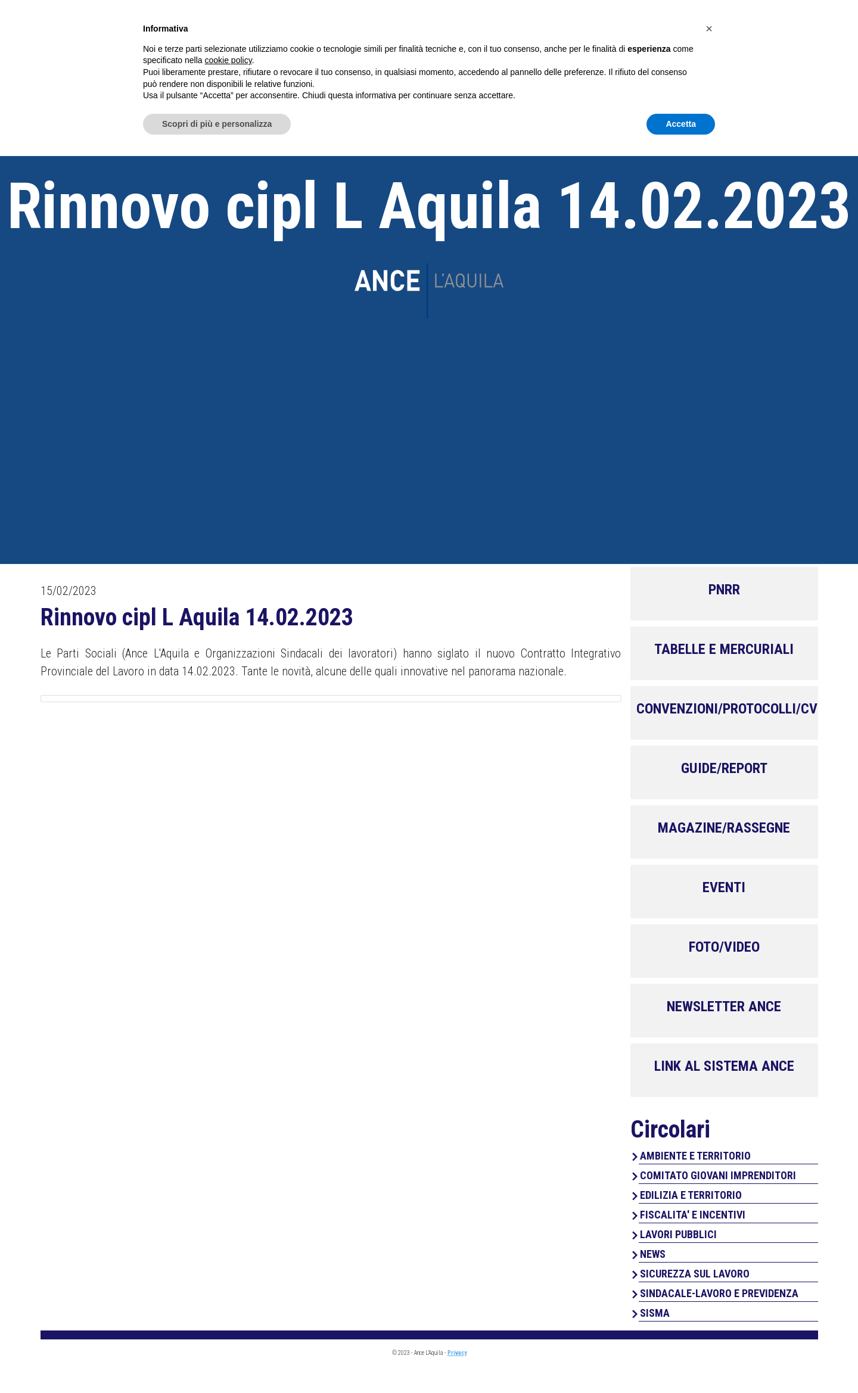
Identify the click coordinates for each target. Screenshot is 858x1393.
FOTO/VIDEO (724, 947)
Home (481, 59)
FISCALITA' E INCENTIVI (692, 1214)
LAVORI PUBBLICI (678, 1234)
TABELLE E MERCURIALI (724, 649)
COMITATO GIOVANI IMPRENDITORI (718, 1175)
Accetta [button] (681, 1360)
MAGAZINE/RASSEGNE (724, 827)
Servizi (603, 59)
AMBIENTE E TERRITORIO (695, 1155)
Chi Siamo (540, 59)
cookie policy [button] (228, 1297)
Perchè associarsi (694, 59)
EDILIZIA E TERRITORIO (691, 1195)
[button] (709, 1265)
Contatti (791, 59)
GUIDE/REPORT (724, 768)
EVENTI (723, 887)
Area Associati (724, 21)
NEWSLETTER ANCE (724, 1006)
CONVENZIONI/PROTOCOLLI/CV (726, 708)
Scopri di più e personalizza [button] (217, 1360)
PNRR (724, 589)
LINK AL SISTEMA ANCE (724, 1066)
